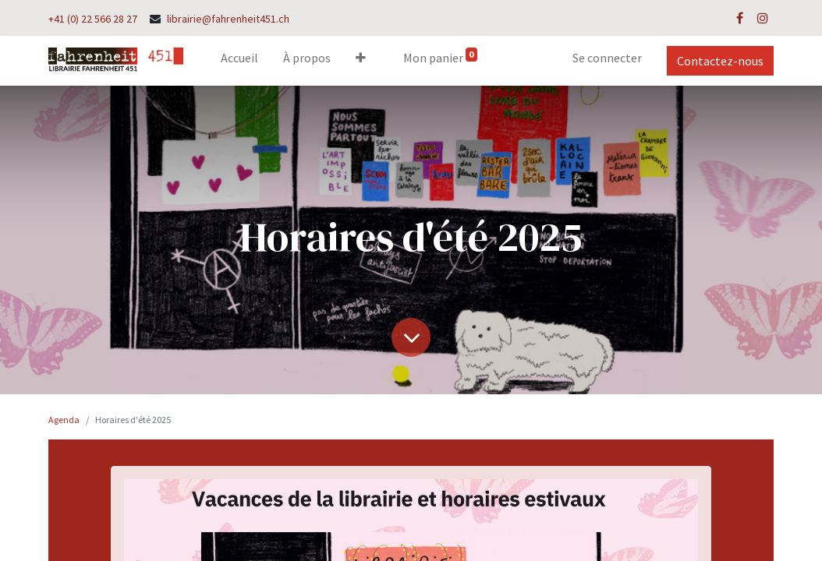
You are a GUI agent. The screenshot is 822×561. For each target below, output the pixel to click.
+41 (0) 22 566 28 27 (92, 19)
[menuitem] (239, 61)
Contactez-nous (720, 61)
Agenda (64, 419)
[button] (361, 61)
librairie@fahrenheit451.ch (228, 19)
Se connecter (607, 57)
